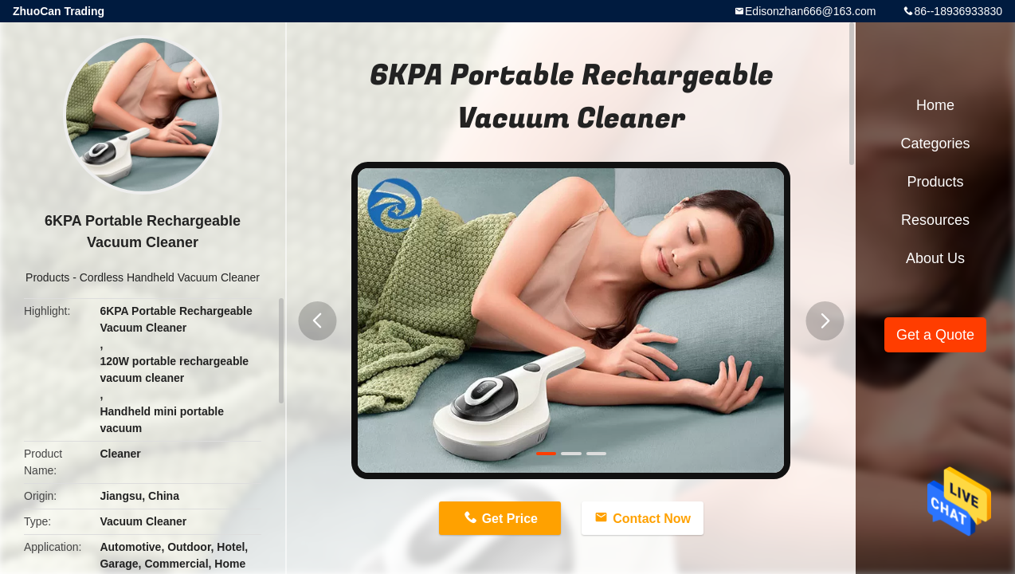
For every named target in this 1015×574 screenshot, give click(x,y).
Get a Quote (935, 335)
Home (935, 105)
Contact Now (652, 518)
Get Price (510, 518)
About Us (935, 258)
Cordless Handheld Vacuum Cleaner (170, 277)
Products (47, 277)
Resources (935, 220)
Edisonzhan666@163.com (810, 11)
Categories (935, 143)
